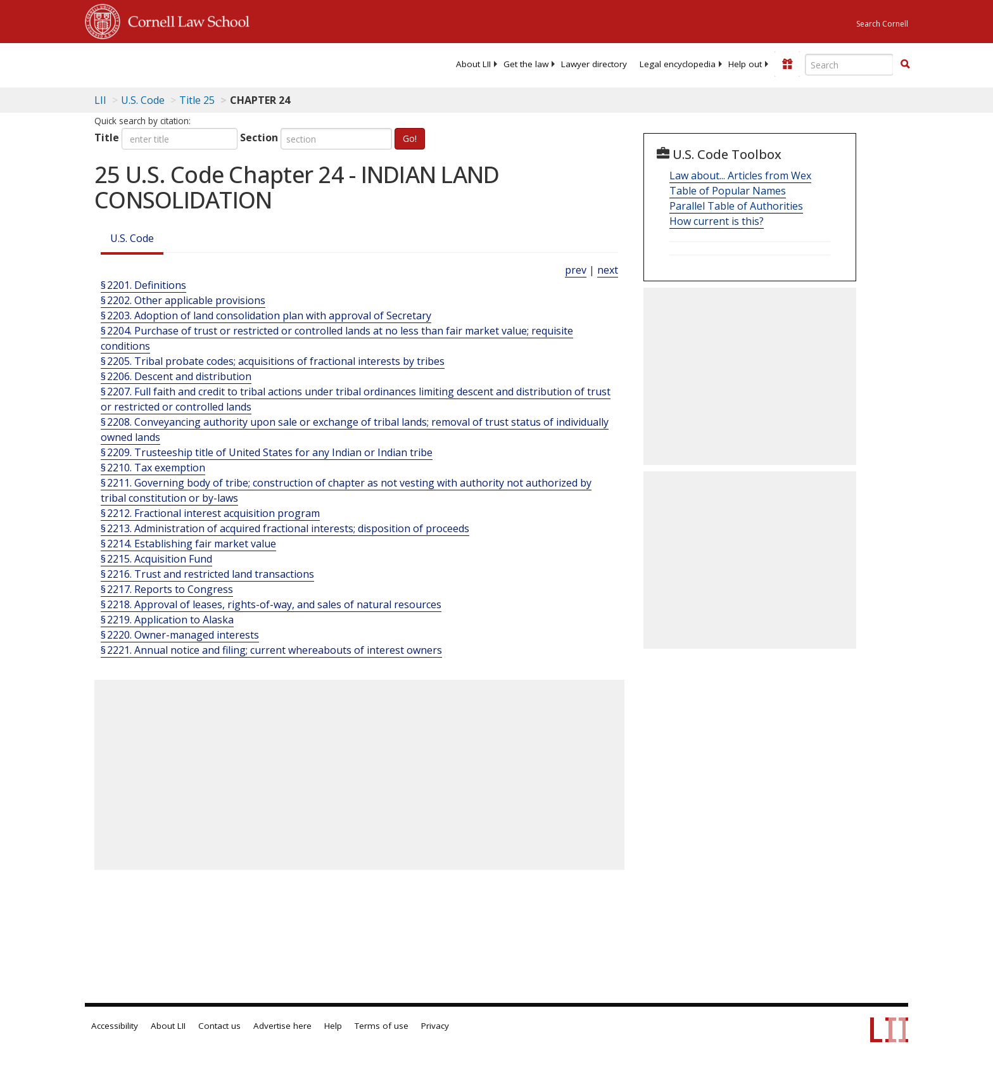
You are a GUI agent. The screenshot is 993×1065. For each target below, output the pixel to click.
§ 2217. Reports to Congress (167, 589)
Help (333, 1025)
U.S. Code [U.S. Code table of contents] (143, 100)
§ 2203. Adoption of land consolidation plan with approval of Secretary (266, 315)
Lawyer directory (594, 64)
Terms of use (381, 1025)
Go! (410, 138)
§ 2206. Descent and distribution (176, 376)
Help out (745, 64)
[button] (905, 64)
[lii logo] (227, 63)
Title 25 (197, 100)
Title (106, 137)
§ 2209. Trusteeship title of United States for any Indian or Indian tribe (267, 452)
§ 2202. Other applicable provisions (183, 300)
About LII (473, 64)
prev (575, 270)
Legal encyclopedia (678, 64)
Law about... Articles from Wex (740, 175)
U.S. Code (132, 238)
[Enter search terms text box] (849, 64)
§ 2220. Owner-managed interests (180, 635)
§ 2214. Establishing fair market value (188, 544)
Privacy (435, 1025)
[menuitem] (473, 64)
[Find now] (905, 64)
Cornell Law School (185, 19)
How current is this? (716, 221)
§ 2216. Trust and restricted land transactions (207, 574)
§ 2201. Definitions (143, 285)
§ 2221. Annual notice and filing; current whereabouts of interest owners (271, 650)
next (607, 270)
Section (259, 137)
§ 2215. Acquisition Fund (156, 559)
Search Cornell (882, 23)
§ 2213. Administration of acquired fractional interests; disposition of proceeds (285, 528)
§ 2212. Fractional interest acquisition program (210, 513)
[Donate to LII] (787, 64)
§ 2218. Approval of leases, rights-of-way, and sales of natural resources (271, 604)
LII (100, 100)
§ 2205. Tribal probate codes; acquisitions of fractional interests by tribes (273, 361)
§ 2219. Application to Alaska (167, 620)
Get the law (525, 64)
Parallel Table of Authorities (736, 206)
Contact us (219, 1025)
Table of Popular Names (727, 191)
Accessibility (114, 1025)
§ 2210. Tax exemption (153, 468)
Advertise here (282, 1025)
